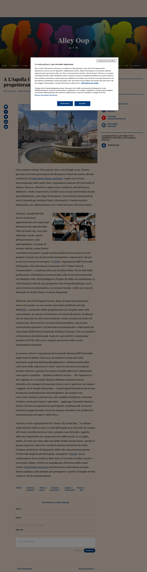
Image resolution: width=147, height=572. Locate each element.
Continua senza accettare (106, 61)
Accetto (82, 103)
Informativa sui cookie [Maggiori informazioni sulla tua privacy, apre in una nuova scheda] (89, 83)
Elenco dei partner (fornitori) (46, 95)
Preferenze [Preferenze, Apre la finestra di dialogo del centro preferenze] (65, 103)
